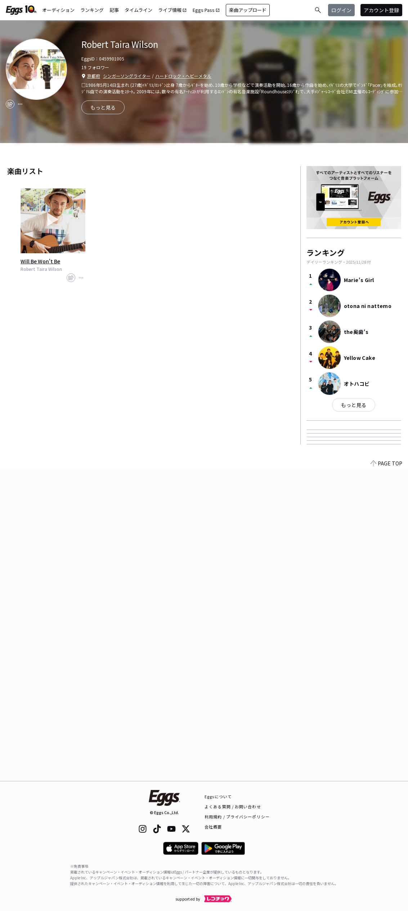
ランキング (92, 9)
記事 (114, 9)
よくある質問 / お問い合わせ (233, 806)
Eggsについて (218, 796)
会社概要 (213, 827)
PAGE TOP (386, 776)
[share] (10, 104)
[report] (20, 104)
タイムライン (138, 9)
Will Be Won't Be (40, 261)
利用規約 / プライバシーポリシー (237, 817)
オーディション (58, 9)
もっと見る (353, 404)
